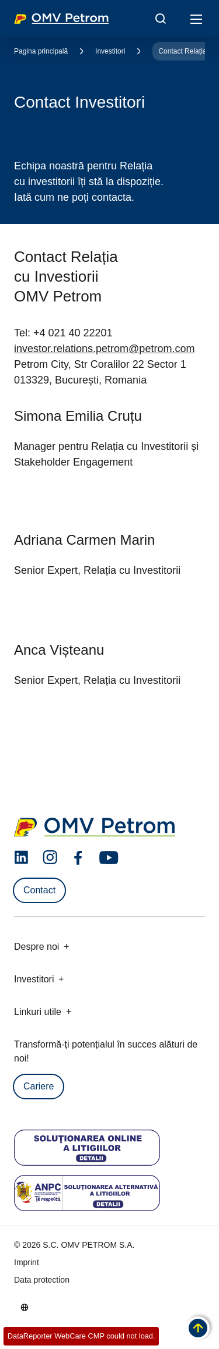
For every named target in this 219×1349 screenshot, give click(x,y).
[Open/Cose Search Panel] (161, 19)
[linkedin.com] (21, 857)
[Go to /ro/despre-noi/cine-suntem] (24, 1307)
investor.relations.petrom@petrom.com (104, 348)
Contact (39, 890)
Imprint (26, 1262)
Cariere (38, 1086)
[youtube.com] (109, 858)
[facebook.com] (78, 858)
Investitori (110, 51)
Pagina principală (41, 51)
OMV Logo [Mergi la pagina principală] (61, 18)
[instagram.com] (50, 857)
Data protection (41, 1279)
